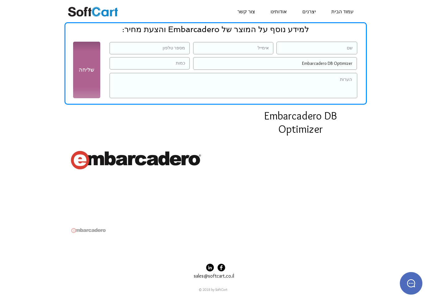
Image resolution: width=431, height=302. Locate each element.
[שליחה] (86, 70)
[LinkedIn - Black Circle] (210, 267)
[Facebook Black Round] (221, 267)
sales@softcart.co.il (214, 276)
